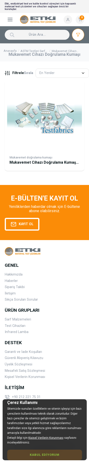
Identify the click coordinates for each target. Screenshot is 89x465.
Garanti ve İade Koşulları (23, 352)
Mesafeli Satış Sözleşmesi (25, 371)
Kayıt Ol (22, 224)
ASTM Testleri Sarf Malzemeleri (32, 51)
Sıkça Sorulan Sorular (21, 300)
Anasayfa (10, 51)
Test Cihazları (15, 326)
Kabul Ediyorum (44, 454)
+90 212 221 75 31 (23, 397)
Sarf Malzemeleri (18, 319)
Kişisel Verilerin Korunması (25, 377)
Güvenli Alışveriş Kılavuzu (24, 358)
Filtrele (14, 73)
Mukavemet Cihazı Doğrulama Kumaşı (64, 51)
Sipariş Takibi (15, 287)
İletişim (10, 293)
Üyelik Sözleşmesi (18, 364)
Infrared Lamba (16, 332)
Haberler (11, 281)
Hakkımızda (14, 274)
